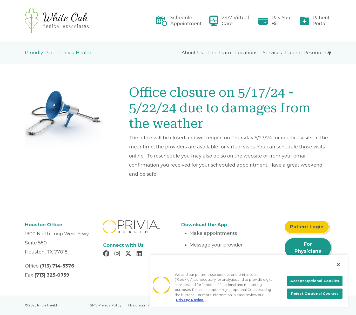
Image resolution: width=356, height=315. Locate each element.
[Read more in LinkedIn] (140, 254)
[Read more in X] (129, 254)
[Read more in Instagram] (118, 254)
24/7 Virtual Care (235, 20)
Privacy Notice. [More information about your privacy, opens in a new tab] (190, 300)
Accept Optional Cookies (314, 281)
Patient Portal (321, 20)
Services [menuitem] (272, 53)
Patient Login (307, 227)
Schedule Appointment (186, 20)
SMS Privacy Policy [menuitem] (106, 305)
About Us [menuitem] (192, 53)
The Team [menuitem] (219, 53)
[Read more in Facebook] (107, 254)
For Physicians (307, 247)
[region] (249, 280)
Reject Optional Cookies (315, 293)
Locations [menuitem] (246, 53)
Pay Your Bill (282, 20)
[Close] (338, 264)
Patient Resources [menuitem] (306, 53)
